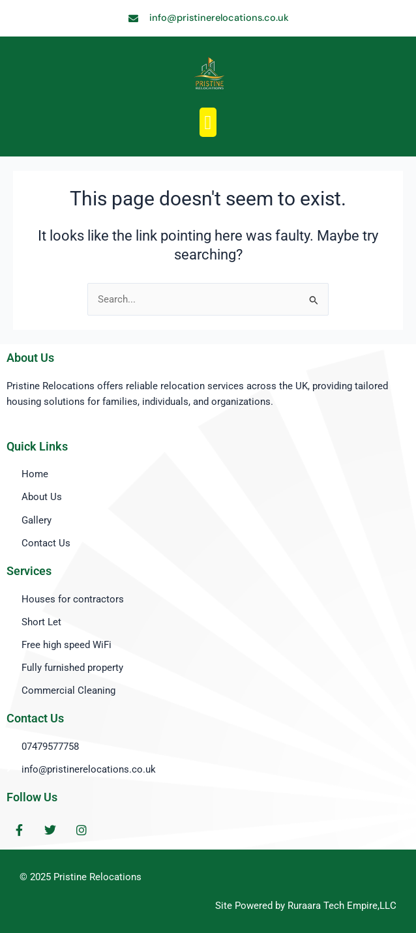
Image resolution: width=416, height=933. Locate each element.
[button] (208, 122)
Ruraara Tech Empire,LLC (342, 905)
